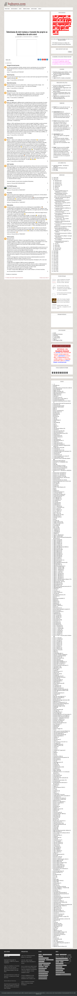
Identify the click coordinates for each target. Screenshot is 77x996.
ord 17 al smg (56, 841)
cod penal (55, 793)
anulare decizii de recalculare (60, 777)
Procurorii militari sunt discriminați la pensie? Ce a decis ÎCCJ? (61, 86)
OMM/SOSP (56, 614)
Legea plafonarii (57, 582)
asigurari (55, 779)
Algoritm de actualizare (58, 392)
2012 (54, 268)
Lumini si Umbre (57, 592)
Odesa (54, 651)
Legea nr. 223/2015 (57, 573)
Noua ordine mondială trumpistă (61, 609)
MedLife (55, 600)
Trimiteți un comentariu (11, 274)
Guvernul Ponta (57, 496)
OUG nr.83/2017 (57, 647)
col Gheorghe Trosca (58, 794)
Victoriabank (56, 759)
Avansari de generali (58, 405)
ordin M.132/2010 (57, 842)
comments (36, 36)
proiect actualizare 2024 (58, 886)
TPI (54, 730)
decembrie (57, 180)
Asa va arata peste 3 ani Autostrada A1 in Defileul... (62, 239)
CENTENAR (55, 422)
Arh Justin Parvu (57, 397)
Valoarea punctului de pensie (60, 757)
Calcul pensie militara (58, 428)
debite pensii (56, 800)
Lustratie (55, 593)
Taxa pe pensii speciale (58, 734)
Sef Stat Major (56, 713)
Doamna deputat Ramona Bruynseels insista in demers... (61, 228)
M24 (54, 597)
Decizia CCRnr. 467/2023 (58, 474)
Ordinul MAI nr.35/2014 (58, 663)
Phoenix (55, 684)
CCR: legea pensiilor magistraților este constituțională (62, 88)
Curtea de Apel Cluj (57, 457)
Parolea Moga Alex (57, 676)
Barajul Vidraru (56, 411)
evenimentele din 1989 (58, 813)
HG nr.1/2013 (56, 508)
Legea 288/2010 (57, 551)
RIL (54, 695)
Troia (54, 747)
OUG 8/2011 (56, 621)
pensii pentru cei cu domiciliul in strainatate (60, 869)
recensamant (56, 896)
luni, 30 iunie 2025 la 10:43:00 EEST (15, 271)
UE (53, 751)
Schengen (55, 710)
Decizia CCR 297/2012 (58, 469)
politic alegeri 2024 (57, 880)
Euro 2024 (55, 483)
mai (56, 243)
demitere (55, 805)
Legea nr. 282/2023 (57, 574)
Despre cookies (34, 8)
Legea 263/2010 (57, 549)
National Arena (56, 608)
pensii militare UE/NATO (59, 862)
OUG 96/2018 (56, 623)
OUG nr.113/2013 (57, 639)
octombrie (57, 183)
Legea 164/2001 (57, 542)
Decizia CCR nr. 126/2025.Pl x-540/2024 (62, 470)
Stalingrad (55, 725)
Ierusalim (55, 520)
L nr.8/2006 (55, 531)
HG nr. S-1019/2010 (57, 507)
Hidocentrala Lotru (57, 514)
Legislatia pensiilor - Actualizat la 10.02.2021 (61, 166)
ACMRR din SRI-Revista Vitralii (60, 168)
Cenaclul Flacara (57, 435)
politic (54, 879)
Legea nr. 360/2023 (57, 578)
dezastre (55, 807)
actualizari (55, 768)
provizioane (56, 891)
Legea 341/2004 (57, 556)
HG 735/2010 (56, 502)
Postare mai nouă (10, 277)
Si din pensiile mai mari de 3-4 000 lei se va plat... (62, 234)
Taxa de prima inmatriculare (59, 732)
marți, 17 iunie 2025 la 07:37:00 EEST (15, 72)
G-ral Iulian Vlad (57, 493)
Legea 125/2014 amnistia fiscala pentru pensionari (62, 538)
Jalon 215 (55, 527)
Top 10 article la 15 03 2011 (59, 741)
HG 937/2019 (56, 505)
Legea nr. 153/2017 (57, 568)
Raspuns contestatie (58, 697)
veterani (55, 945)
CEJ (54, 421)
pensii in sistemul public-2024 (60, 859)
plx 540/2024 (56, 874)
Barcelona (55, 413)
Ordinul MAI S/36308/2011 (59, 661)
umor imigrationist (57, 941)
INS (54, 519)
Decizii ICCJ (55, 478)
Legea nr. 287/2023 (57, 577)
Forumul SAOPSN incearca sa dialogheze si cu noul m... (61, 191)
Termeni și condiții (26, 8)
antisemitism (56, 776)
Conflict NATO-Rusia (58, 447)
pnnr (54, 875)
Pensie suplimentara (58, 683)
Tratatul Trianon (57, 745)
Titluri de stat (56, 739)
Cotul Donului (56, 452)
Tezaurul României (57, 736)
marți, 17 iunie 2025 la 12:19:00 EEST (15, 88)
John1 (8, 100)
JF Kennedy (55, 525)
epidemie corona (57, 809)
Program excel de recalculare (60, 689)
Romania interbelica (57, 704)
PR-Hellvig (55, 669)
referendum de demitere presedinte (61, 904)
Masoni (55, 599)
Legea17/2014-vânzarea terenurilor (61, 586)
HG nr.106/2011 (56, 509)
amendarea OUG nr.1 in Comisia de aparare (61, 772)
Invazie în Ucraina (57, 523)
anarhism (55, 774)
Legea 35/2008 (56, 557)
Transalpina (56, 743)
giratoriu (55, 819)
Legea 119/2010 (57, 536)
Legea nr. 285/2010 (57, 575)
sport (54, 928)
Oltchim (55, 652)
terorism (55, 938)
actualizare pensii (57, 767)
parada (54, 853)
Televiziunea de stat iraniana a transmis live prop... (61, 216)
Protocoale (55, 694)
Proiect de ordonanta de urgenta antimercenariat (62, 198)
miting (54, 836)
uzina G (55, 944)
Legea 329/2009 (57, 554)
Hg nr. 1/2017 (56, 513)
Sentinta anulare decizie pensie (60, 716)
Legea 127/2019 (57, 539)
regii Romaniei (56, 908)
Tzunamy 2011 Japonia (58, 750)
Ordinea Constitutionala (58, 655)
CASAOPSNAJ (56, 420)
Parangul (55, 675)
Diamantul (55, 335)
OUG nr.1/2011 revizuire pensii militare (62, 635)
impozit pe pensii (57, 823)
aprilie (56, 245)
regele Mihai (56, 907)
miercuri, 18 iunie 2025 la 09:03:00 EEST (16, 183)
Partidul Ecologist (57, 679)
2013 (54, 267)
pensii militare (56, 861)
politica (55, 881)
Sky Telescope (56, 724)
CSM (54, 427)
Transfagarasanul (57, 744)
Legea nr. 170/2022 (57, 571)
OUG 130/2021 (56, 616)
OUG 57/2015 (56, 620)
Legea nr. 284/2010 (57, 535)
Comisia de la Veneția (58, 444)
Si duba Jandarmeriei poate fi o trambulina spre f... (61, 241)
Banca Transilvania (57, 410)
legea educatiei (56, 831)
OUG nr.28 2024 (56, 640)
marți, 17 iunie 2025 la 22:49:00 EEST (15, 161)
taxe (54, 936)
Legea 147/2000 (57, 541)
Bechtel (55, 415)
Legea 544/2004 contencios (59, 562)
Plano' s (55, 76)
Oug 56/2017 (56, 666)
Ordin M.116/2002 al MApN (59, 654)
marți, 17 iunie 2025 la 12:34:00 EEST (15, 97)
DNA (54, 464)
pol (54, 878)
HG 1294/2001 (56, 499)
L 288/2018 (55, 530)
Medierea (55, 603)
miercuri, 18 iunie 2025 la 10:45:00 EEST (16, 190)
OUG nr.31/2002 (57, 641)
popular (55, 884)
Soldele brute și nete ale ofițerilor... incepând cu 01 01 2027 (64, 307)
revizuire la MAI (56, 915)
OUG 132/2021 (56, 617)
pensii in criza (56, 858)
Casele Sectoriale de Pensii (59, 433)
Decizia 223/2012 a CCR (58, 465)
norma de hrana (57, 840)
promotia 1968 (56, 889)
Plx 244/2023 (56, 685)
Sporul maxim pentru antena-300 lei (62, 196)
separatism (55, 920)
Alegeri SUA (56, 390)
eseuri (54, 811)
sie (53, 921)
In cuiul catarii (56, 336)
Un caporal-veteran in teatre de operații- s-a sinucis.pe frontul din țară (11, 976)
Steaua (54, 727)
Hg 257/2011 (56, 512)
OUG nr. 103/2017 (57, 627)
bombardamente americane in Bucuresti (60, 783)
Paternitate (55, 682)
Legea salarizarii (57, 584)
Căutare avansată (14, 8)
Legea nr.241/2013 (57, 580)
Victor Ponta (56, 758)
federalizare (56, 816)
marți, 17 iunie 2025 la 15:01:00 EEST (15, 135)
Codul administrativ (57, 440)
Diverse (55, 482)
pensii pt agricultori (57, 871)
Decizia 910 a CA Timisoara (59, 468)
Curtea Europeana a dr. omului (60, 456)
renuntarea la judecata (58, 911)
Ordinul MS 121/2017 (58, 664)
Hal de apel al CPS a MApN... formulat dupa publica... (63, 236)
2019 (54, 258)
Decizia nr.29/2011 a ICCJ (59, 476)
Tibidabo (55, 737)
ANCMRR (55, 385)
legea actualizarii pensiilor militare (61, 830)
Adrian (8, 237)
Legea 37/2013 (56, 559)
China (54, 438)
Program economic (57, 688)
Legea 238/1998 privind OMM (60, 547)
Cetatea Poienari (57, 437)
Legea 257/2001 (57, 548)
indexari (55, 825)
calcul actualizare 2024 (58, 787)
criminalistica (56, 797)
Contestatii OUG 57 (57, 450)
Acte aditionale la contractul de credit (61, 388)
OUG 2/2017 (56, 618)
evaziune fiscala (56, 812)
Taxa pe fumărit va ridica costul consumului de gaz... (61, 211)
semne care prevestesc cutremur (60, 919)
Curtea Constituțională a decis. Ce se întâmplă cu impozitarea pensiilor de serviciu (61, 94)
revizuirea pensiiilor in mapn (60, 916)
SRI (54, 708)
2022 (54, 254)
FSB (54, 489)
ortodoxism (56, 846)
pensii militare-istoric (58, 865)
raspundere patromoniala (59, 892)
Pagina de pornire (19, 277)
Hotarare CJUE (56, 517)
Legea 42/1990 (56, 561)
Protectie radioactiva (58, 693)
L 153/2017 (55, 529)
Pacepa (55, 670)
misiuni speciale (57, 835)
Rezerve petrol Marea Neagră (60, 703)
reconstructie (56, 899)
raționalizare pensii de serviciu (60, 893)
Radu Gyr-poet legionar (58, 696)
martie (56, 246)
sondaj (54, 927)
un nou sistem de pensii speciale (60, 942)
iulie (56, 187)
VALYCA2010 (10, 186)
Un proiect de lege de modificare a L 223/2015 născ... (62, 208)
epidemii (55, 810)
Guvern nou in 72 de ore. (10, 980)
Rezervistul (9, 83)
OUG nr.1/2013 (56, 637)
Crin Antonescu (56, 454)
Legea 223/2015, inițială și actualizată (62, 78)
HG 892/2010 (56, 504)
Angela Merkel (56, 393)
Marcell (8, 75)
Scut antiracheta (57, 712)
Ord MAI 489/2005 (57, 653)
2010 (54, 271)
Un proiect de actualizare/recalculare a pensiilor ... (63, 224)
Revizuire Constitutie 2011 (59, 702)
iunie (56, 189)
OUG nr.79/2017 (57, 645)
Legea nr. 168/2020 (57, 569)
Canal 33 (55, 429)
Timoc (54, 738)
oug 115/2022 (56, 847)
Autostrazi (55, 404)
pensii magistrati (57, 860)
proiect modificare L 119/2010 (60, 887)
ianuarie (57, 249)
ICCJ (54, 518)
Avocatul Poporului (57, 407)
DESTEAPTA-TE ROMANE (59, 462)
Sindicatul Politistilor (58, 334)
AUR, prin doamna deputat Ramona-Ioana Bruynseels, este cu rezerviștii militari (63, 301)
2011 (54, 270)
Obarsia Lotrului (57, 649)
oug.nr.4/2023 (56, 852)
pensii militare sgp (57, 864)
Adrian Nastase (56, 389)
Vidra (54, 761)
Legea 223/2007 (57, 545)
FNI (54, 488)
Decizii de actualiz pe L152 (59, 480)
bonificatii (55, 785)
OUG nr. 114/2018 (57, 628)
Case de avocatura (57, 432)
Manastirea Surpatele (58, 598)
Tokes (54, 740)
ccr (53, 789)
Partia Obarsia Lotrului (58, 677)
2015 (54, 264)
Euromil (55, 484)
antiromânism (56, 775)
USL (54, 753)
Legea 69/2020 (56, 563)
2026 (54, 177)
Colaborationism (57, 443)
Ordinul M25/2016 (57, 660)
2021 (54, 255)
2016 (54, 262)
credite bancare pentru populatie (61, 795)
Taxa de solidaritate (57, 733)
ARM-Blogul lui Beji (57, 340)
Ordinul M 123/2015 (57, 658)
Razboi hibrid (56, 698)
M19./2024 (55, 596)
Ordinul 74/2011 (57, 657)
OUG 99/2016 (56, 624)
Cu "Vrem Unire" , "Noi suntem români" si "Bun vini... (61, 219)
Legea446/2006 (56, 587)
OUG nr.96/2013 (57, 648)
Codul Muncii (56, 439)
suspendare (56, 935)
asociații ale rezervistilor (59, 780)
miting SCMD (56, 837)
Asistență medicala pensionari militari (62, 401)
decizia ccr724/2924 (57, 803)
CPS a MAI (55, 170)
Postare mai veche (44, 277)
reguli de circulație (57, 910)
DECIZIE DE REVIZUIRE (58, 460)
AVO (54, 386)
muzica (54, 838)
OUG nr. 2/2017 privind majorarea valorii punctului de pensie (28, 962)
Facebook (55, 490)
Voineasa (55, 764)
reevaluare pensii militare (59, 902)
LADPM (55, 533)
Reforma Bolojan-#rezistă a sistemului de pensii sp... (60, 194)
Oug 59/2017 (56, 667)
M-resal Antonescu (43, 979)
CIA (54, 423)
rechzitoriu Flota (57, 898)
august (56, 186)
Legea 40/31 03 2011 (58, 560)
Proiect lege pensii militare (59, 690)
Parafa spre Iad (56, 673)
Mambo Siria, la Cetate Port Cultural (62, 226)
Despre (20, 8)
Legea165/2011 (56, 585)
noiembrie (57, 182)
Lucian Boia (56, 591)
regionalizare (56, 909)
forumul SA (55, 817)
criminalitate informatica (59, 798)
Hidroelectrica (56, 515)
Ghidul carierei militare (58, 494)
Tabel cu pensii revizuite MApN (60, 731)
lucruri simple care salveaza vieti (60, 832)
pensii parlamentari (57, 867)
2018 (54, 259)
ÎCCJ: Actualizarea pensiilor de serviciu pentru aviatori (62, 90)
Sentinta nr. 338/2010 (58, 719)
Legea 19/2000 (56, 543)
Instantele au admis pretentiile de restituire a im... (62, 222)
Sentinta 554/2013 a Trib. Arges (60, 715)
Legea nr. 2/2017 (57, 572)
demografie (56, 806)
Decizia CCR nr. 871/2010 (59, 472)
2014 (54, 265)
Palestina (55, 672)
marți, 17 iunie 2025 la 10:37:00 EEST (15, 80)
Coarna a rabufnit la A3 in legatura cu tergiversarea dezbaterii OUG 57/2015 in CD (28, 977)
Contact (39, 8)
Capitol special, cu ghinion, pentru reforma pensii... (62, 203)
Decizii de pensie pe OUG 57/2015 (61, 481)
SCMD (54, 333)
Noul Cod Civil (56, 610)
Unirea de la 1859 (57, 756)
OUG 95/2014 (56, 622)
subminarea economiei (58, 934)
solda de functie (57, 925)
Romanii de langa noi (58, 706)
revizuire (55, 913)
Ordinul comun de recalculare (60, 665)
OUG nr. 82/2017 (57, 634)
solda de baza (56, 923)
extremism (55, 814)
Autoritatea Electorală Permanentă (61, 403)
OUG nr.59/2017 (57, 643)
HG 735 (55, 501)
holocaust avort (57, 822)
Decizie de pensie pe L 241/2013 (60, 477)
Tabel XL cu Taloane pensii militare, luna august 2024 (61, 75)
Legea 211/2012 (57, 544)
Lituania (55, 588)
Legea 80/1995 (56, 565)
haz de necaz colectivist (58, 820)
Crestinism (55, 453)
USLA (54, 755)
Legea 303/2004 (57, 553)
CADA (54, 417)
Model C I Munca (57, 605)
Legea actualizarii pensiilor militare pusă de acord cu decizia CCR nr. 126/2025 (63, 281)
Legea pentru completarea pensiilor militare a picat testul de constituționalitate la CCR (61, 97)
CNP (54, 425)
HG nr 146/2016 (56, 506)
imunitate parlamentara (58, 824)
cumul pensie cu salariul (58, 799)
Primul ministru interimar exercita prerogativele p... (62, 214)
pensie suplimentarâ (58, 854)
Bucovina (55, 416)
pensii (54, 855)
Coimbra (55, 441)
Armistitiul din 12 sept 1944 (59, 398)
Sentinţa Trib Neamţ (58, 720)
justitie (54, 829)
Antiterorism (56, 395)
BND (54, 408)
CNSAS (54, 426)
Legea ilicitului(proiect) (58, 566)
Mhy (8, 138)
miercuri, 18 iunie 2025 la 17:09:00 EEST (16, 234)
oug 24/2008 (56, 848)
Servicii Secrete (56, 721)
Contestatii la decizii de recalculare (61, 451)
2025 (54, 179)
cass (54, 788)
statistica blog (56, 930)
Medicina (55, 602)
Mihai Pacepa (56, 604)
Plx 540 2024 (56, 687)
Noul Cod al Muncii (57, 611)
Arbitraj (55, 396)
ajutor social (56, 769)
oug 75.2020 (56, 849)
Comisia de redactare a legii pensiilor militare (61, 446)
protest (55, 890)
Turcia (54, 749)
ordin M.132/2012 (57, 843)
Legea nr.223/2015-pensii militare (61, 579)
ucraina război (56, 939)
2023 (54, 252)
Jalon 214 (55, 526)
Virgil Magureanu (57, 762)
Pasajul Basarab (57, 681)
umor (54, 940)
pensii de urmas (57, 856)
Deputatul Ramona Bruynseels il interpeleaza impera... (62, 200)
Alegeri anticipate (57, 391)
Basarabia (55, 414)
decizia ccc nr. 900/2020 (58, 801)
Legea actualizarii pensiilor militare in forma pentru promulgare (27, 983)
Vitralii (54, 763)
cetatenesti (55, 791)
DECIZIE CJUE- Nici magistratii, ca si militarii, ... (62, 231)
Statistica (55, 726)
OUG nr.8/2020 (56, 646)
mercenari (55, 834)
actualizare (55, 765)
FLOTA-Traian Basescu (58, 487)
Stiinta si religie (56, 728)
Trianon (55, 746)
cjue (54, 792)
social (54, 922)
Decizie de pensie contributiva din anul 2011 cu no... (62, 206)
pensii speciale (56, 872)
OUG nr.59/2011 (57, 642)
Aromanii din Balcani (58, 399)
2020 (54, 256)
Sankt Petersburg (57, 709)
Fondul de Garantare (58, 492)
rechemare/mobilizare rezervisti (60, 897)
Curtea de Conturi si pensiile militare (61, 458)
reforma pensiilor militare (59, 905)
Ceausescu (55, 434)
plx (54, 873)
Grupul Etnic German (58, 495)
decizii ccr (55, 804)
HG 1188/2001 (56, 498)
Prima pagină (7, 8)
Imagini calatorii (57, 521)
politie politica (56, 883)
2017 (54, 261)
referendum (56, 903)
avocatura (55, 781)
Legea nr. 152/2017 (57, 567)
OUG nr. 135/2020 (57, 630)
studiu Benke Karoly (58, 933)
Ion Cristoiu (56, 524)
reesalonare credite (57, 901)
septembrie (57, 185)
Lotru (54, 590)
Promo (54, 691)
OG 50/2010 (56, 612)
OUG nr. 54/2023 (57, 633)
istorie (54, 826)
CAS (54, 419)
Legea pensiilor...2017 (58, 581)
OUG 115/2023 (56, 615)
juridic (54, 828)
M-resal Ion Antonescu (58, 594)
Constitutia (55, 448)
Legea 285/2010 (57, 550)
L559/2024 (55, 532)
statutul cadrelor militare (59, 932)
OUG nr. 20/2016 (57, 631)
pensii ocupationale (57, 866)
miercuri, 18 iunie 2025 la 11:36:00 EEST (16, 202)
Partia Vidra (56, 678)
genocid (55, 818)
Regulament (56, 701)
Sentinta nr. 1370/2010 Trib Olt (60, 718)
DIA (54, 463)
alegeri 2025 (56, 770)
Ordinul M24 (56, 659)
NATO (54, 606)
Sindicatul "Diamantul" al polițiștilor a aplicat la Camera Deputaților (11, 961)
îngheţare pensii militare (59, 946)
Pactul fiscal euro (57, 671)
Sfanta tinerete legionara (59, 722)
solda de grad (56, 926)
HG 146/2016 (56, 500)
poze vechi (55, 885)
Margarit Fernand (11, 65)
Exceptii (55, 486)
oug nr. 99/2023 (57, 850)
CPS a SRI (55, 169)
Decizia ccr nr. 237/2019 (58, 475)
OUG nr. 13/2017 (57, 629)
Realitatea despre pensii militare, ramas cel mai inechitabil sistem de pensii (62, 72)
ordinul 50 (55, 844)
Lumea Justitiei (56, 337)
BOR (54, 409)
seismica (55, 917)
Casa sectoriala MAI (57, 431)
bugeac (55, 786)
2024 (54, 251)
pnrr (54, 877)
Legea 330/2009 (57, 555)
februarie (57, 248)
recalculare (55, 895)
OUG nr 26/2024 (57, 625)
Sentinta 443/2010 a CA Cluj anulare (61, 714)
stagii (54, 929)
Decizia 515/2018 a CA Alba (59, 466)
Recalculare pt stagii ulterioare (60, 700)
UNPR (54, 752)
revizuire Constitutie (58, 914)
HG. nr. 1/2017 (56, 511)
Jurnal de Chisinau (43, 977)
